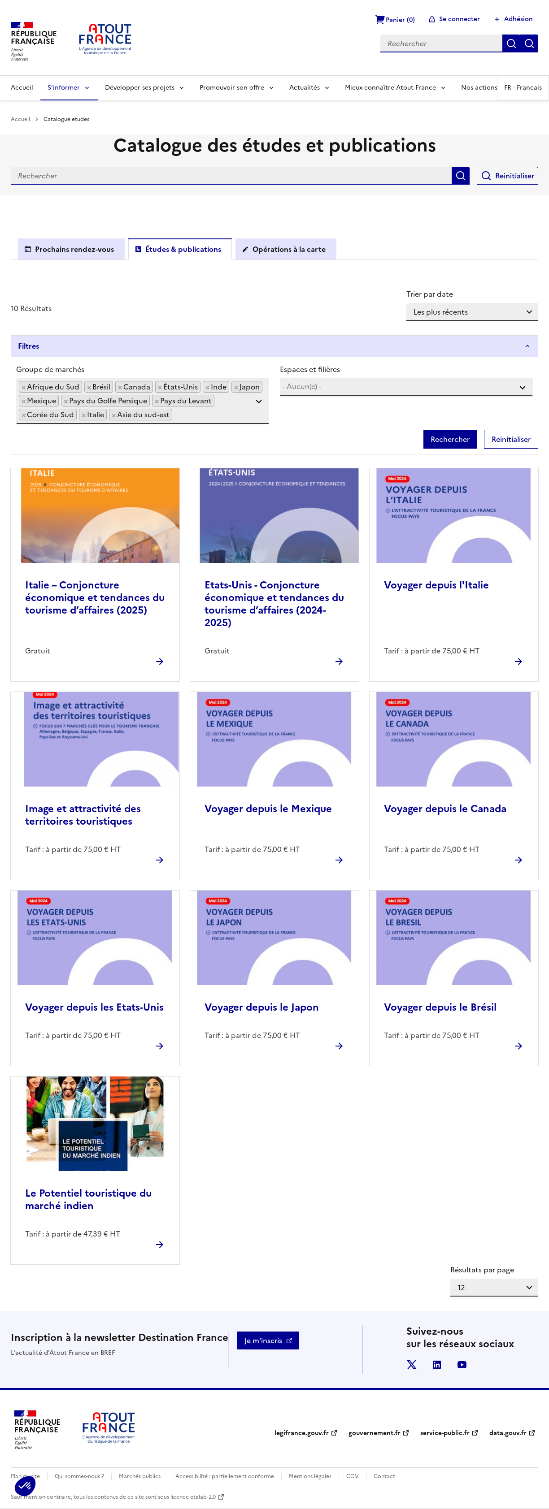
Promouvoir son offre (232, 87)
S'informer (64, 87)
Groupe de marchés (50, 369)
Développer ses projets (139, 87)
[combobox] (142, 401)
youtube (462, 1365)
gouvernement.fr (375, 1433)
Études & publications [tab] (183, 249)
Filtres (28, 346)
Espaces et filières (310, 369)
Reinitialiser (514, 175)
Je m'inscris (263, 1340)
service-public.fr (445, 1433)
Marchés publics (140, 1476)
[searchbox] (177, 414)
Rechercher (511, 43)
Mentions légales (310, 1476)
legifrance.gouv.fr (301, 1433)
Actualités (304, 87)
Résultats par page (482, 1269)
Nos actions (479, 87)
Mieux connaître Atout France (390, 87)
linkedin (437, 1365)
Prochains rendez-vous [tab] (74, 249)
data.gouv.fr (508, 1433)
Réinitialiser (529, 43)
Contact (384, 1476)
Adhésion (518, 19)
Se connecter (459, 19)
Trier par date (429, 294)
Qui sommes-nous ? (79, 1476)
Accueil (22, 87)
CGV (352, 1476)
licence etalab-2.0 (193, 1497)
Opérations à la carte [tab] (289, 249)
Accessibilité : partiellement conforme (224, 1476)
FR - (523, 87)
